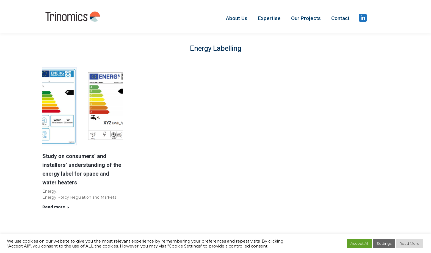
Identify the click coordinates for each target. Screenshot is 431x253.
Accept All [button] (359, 243)
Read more (55, 206)
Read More (409, 243)
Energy (49, 191)
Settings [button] (384, 243)
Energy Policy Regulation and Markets (79, 197)
